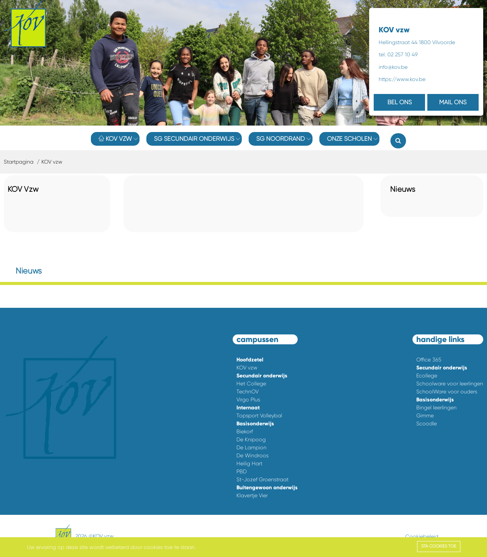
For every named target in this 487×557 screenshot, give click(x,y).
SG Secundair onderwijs (194, 138)
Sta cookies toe (438, 546)
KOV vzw (115, 138)
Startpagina (18, 162)
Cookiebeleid (421, 536)
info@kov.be (393, 67)
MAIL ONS (452, 102)
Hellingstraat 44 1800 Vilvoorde (417, 42)
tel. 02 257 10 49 (398, 54)
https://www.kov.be (402, 79)
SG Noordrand (280, 138)
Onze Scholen (349, 138)
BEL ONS (399, 102)
